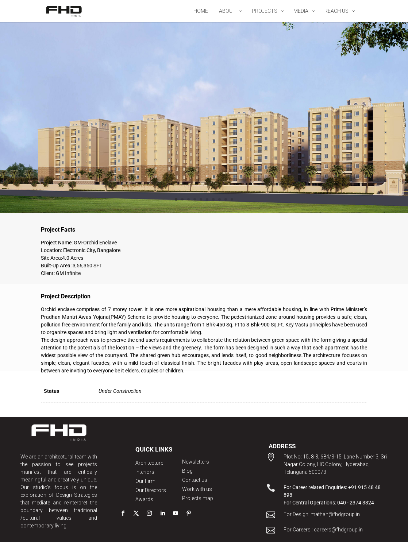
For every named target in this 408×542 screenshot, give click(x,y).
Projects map (197, 498)
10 (232, 199)
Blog (187, 471)
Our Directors (150, 490)
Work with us (197, 489)
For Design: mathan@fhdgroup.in (322, 514)
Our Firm (145, 481)
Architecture (149, 463)
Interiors (144, 472)
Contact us (194, 480)
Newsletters (195, 462)
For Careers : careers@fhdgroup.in (323, 530)
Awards (144, 499)
